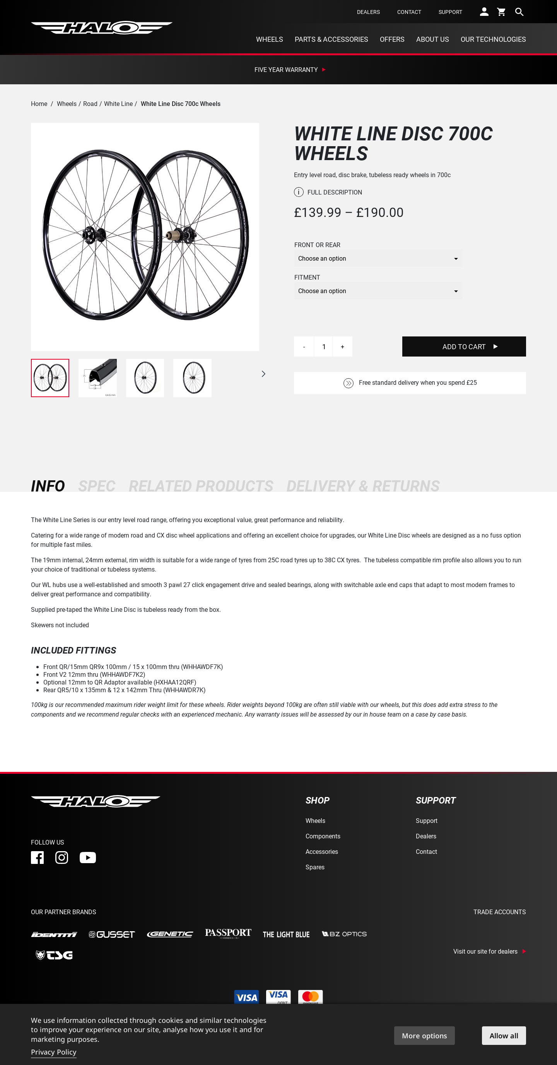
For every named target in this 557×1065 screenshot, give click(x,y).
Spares (315, 867)
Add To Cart (464, 346)
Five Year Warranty (286, 69)
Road (90, 103)
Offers (392, 39)
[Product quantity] (324, 346)
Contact (409, 11)
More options (424, 1035)
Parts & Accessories (331, 39)
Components (323, 836)
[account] (484, 11)
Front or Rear (317, 245)
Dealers (368, 11)
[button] (263, 374)
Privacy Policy (54, 1051)
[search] (519, 11)
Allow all (504, 1035)
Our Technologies (493, 39)
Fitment (307, 277)
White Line (118, 103)
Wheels (269, 39)
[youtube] (88, 858)
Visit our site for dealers (485, 951)
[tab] (51, 485)
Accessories (322, 851)
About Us (432, 39)
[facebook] (37, 857)
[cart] (502, 11)
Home (39, 103)
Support (450, 11)
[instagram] (61, 857)
